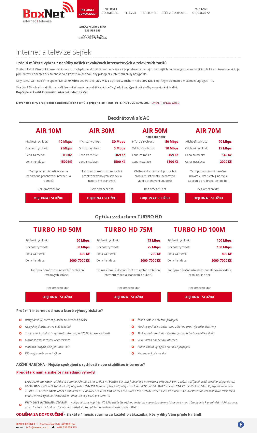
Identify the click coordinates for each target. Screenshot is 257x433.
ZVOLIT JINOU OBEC (166, 103)
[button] (174, 12)
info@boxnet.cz (36, 427)
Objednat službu (48, 198)
